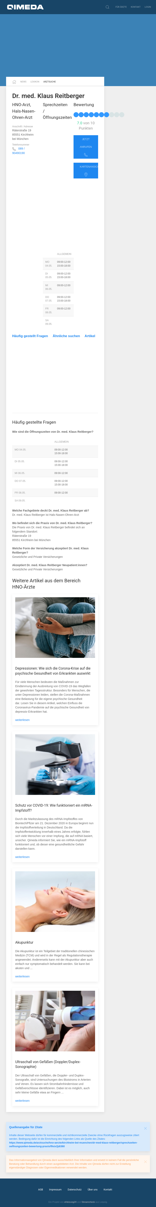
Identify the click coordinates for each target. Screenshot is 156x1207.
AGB (40, 1189)
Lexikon (34, 81)
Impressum (55, 1189)
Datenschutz (74, 1189)
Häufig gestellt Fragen (30, 336)
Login (148, 7)
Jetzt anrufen (86, 147)
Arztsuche (49, 81)
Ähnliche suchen (66, 336)
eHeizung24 (70, 1202)
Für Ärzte (121, 7)
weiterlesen (22, 720)
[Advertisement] (78, 45)
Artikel (90, 336)
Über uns (93, 1189)
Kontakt (136, 7)
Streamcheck (88, 1202)
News (23, 81)
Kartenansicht (89, 171)
